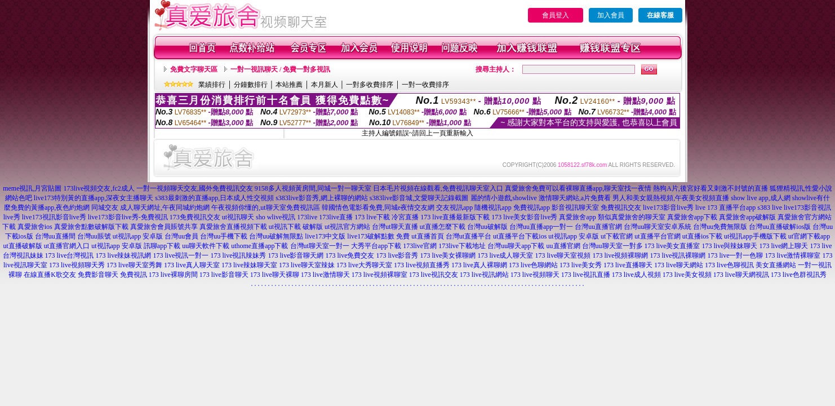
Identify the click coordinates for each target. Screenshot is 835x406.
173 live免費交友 (350, 255)
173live (307, 217)
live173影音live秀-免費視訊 (128, 217)
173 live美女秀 (580, 265)
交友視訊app (454, 207)
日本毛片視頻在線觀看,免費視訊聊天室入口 (438, 188)
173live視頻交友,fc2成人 (99, 188)
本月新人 (324, 85)
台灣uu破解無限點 (276, 236)
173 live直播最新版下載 (455, 217)
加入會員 (610, 15)
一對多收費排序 (369, 85)
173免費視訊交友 (195, 217)
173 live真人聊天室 (192, 265)
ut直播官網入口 (67, 246)
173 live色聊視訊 (729, 265)
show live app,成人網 (760, 198)
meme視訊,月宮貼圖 (32, 188)
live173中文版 (325, 236)
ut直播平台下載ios (520, 236)
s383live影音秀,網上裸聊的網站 (322, 198)
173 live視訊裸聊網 (678, 255)
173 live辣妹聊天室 (249, 265)
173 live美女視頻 (687, 275)
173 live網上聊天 (784, 246)
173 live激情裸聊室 (793, 255)
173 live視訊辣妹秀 (239, 255)
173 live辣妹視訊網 (124, 255)
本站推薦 (289, 85)
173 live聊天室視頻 (563, 255)
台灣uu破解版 (487, 227)
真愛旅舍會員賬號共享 (164, 227)
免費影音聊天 (98, 275)
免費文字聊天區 (193, 69)
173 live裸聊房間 (173, 275)
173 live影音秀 (397, 255)
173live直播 (336, 217)
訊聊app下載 (162, 246)
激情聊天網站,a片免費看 (575, 198)
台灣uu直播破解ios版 (780, 227)
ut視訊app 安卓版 (138, 236)
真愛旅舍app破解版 (747, 217)
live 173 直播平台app (725, 207)
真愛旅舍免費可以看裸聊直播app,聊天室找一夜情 (578, 188)
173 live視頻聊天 (534, 275)
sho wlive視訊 (275, 217)
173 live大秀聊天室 (364, 265)
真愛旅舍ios (34, 227)
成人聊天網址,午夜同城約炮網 (165, 207)
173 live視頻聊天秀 (77, 265)
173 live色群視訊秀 (799, 275)
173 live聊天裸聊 (274, 275)
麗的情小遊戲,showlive (503, 198)
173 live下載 (372, 217)
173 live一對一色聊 (735, 255)
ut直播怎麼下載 (442, 227)
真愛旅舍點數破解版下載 (91, 227)
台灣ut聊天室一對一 (319, 246)
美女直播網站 (776, 265)
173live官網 (420, 246)
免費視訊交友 (621, 207)
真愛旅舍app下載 (692, 217)
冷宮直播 (405, 217)
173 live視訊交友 (433, 275)
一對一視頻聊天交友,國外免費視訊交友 (194, 188)
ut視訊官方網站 (347, 227)
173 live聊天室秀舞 (134, 265)
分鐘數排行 (251, 85)
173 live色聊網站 (533, 265)
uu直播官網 (563, 246)
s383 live (769, 207)
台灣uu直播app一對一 (541, 227)
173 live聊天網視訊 (741, 275)
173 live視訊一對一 (181, 255)
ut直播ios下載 (702, 236)
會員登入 (555, 15)
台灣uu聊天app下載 (515, 246)
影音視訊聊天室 (575, 207)
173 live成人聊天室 (506, 255)
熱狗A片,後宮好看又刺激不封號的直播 (710, 188)
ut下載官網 (617, 236)
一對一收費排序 (425, 85)
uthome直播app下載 (259, 246)
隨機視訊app (492, 207)
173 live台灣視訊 (69, 255)
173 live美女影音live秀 (524, 217)
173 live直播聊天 (627, 265)
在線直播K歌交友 (50, 275)
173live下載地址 (462, 246)
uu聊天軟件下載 (205, 246)
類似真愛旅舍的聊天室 (631, 217)
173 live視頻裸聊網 (621, 255)
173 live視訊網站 (484, 275)
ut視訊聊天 (238, 217)
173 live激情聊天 (325, 275)
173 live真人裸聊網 (479, 265)
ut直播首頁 (427, 236)
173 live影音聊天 (223, 275)
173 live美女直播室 (672, 246)
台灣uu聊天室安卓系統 (657, 227)
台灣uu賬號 (94, 236)
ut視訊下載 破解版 (296, 227)
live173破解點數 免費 (378, 236)
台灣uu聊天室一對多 (612, 246)
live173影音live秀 (668, 207)
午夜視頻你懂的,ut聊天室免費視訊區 (265, 207)
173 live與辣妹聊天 (730, 246)
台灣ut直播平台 (468, 236)
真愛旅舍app (577, 217)
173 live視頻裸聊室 (379, 275)
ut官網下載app (809, 236)
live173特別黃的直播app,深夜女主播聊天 (93, 198)
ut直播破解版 (22, 246)
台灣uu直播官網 (598, 227)
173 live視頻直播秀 (422, 265)
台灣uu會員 (181, 236)
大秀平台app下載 (376, 246)
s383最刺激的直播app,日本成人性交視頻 (214, 198)
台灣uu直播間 (55, 236)
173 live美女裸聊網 (448, 255)
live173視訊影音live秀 (54, 217)
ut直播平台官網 (657, 236)
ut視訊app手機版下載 (755, 236)
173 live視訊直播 (585, 275)
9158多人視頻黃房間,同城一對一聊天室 (313, 188)
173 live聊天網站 (678, 265)
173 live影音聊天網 (296, 255)
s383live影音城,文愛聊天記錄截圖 (419, 198)
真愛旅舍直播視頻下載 (233, 227)
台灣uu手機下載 (223, 236)
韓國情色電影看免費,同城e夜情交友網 (378, 207)
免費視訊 (133, 275)
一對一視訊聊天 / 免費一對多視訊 (280, 69)
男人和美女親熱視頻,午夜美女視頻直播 (670, 198)
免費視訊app (531, 207)
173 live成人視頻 (636, 275)
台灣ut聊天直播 (395, 227)
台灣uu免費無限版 (720, 227)
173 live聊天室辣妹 (307, 265)
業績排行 (211, 85)
